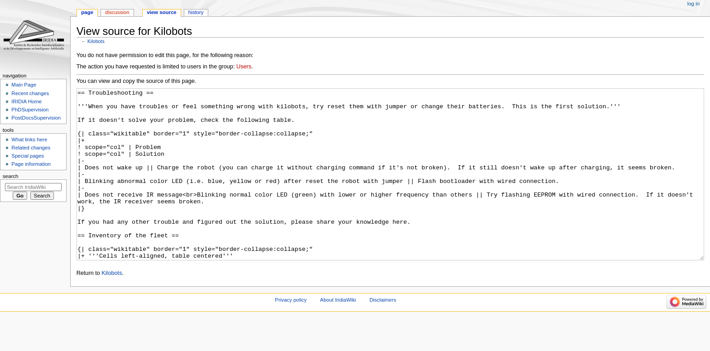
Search (11, 176)
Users (243, 66)
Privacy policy (291, 334)
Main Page (23, 84)
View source (162, 12)
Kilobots (96, 41)
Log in (693, 3)
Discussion (117, 12)
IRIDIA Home (26, 101)
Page (87, 12)
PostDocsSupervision (36, 117)
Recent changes (30, 93)
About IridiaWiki (338, 334)
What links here (29, 139)
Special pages (27, 156)
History (196, 12)
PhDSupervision (29, 109)
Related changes (30, 147)
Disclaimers (382, 334)
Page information (31, 164)
